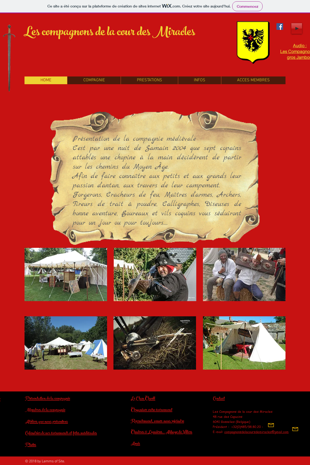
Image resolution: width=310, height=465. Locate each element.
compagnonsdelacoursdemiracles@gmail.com (256, 432)
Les (32, 33)
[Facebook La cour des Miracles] (279, 26)
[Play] (296, 28)
